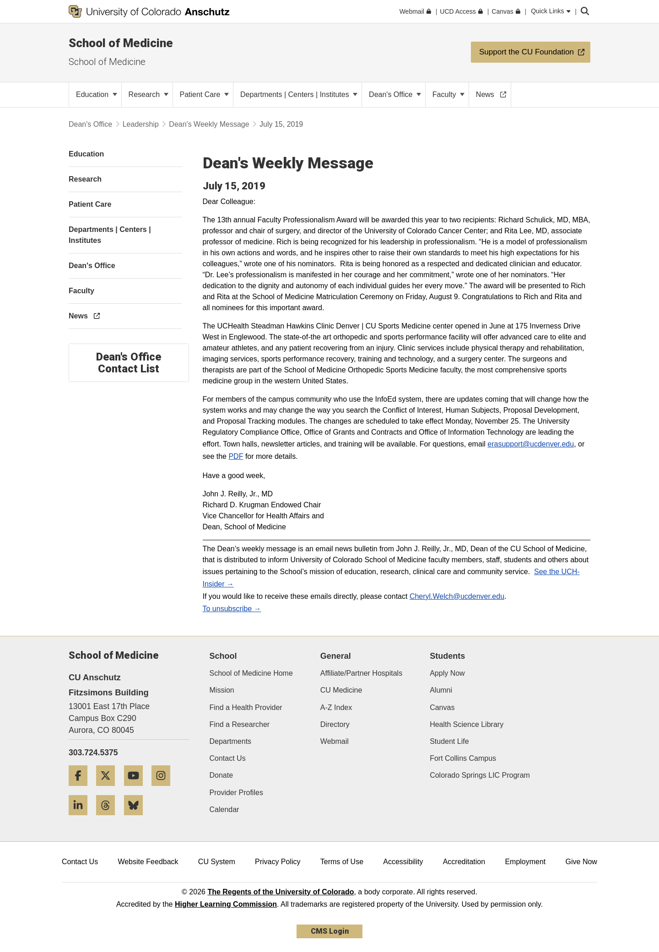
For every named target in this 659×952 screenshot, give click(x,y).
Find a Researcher (240, 724)
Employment (525, 862)
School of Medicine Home (251, 673)
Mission (222, 690)
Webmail (334, 741)
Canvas (442, 707)
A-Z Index (336, 707)
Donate (221, 775)
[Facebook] (81, 789)
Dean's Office (395, 94)
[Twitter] (109, 789)
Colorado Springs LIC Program (480, 775)
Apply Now (447, 673)
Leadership (141, 124)
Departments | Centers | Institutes (298, 94)
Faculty (448, 94)
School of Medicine (121, 43)
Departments (231, 741)
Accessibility (403, 862)
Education (96, 94)
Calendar (224, 809)
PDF (235, 456)
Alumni (441, 690)
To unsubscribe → (232, 609)
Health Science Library (466, 724)
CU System (216, 862)
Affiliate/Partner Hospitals (361, 673)
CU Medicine (341, 690)
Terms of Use (341, 862)
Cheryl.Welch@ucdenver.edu (457, 596)
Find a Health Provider (246, 707)
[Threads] (109, 819)
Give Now (581, 862)
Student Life (449, 741)
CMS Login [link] (330, 931)
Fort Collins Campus (463, 758)
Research (148, 94)
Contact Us (228, 758)
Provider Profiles (236, 792)
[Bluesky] (137, 819)
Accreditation (464, 862)
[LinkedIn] (81, 819)
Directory (335, 724)
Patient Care (204, 94)
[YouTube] (137, 789)
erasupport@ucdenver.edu (530, 444)
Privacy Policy (278, 862)
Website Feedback (148, 862)
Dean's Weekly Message (209, 124)
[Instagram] (164, 789)
